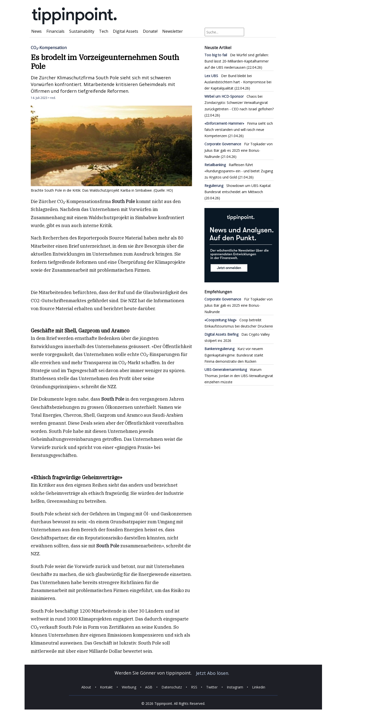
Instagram (235, 687)
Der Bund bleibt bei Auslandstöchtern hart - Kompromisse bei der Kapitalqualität (237, 81)
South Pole (123, 201)
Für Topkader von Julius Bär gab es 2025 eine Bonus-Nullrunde (238, 150)
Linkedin (258, 687)
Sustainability (81, 31)
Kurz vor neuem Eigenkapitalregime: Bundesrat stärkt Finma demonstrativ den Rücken (233, 354)
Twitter (212, 687)
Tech (103, 31)
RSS (194, 687)
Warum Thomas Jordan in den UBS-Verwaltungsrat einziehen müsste (238, 375)
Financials (55, 31)
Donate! (150, 31)
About (86, 687)
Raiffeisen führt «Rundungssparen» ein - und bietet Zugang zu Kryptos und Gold (238, 170)
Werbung (129, 687)
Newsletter (172, 31)
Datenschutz (172, 687)
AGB (148, 687)
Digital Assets (125, 31)
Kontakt (106, 687)
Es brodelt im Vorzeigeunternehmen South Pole (105, 61)
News (36, 31)
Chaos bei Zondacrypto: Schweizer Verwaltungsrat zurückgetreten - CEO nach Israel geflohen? (239, 102)
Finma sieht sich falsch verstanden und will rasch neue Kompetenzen (238, 129)
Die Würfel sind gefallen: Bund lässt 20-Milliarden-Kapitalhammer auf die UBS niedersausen (236, 61)
